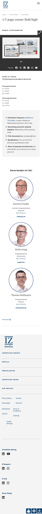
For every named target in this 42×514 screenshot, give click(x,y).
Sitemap (16, 416)
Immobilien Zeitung (9, 450)
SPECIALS (5, 362)
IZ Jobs (4, 479)
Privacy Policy (7, 398)
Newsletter (6, 409)
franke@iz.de (21, 217)
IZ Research (6, 464)
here (27, 143)
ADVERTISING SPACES (10, 380)
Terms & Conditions (17, 410)
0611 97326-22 (21, 259)
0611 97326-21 (21, 213)
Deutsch (19, 403)
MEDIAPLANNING (8, 371)
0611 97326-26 (21, 304)
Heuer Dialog (7, 493)
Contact (18, 398)
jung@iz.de (21, 262)
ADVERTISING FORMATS (11, 353)
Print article (6, 320)
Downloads (6, 403)
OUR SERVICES (7, 388)
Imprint (4, 414)
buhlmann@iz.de (21, 308)
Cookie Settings (9, 422)
